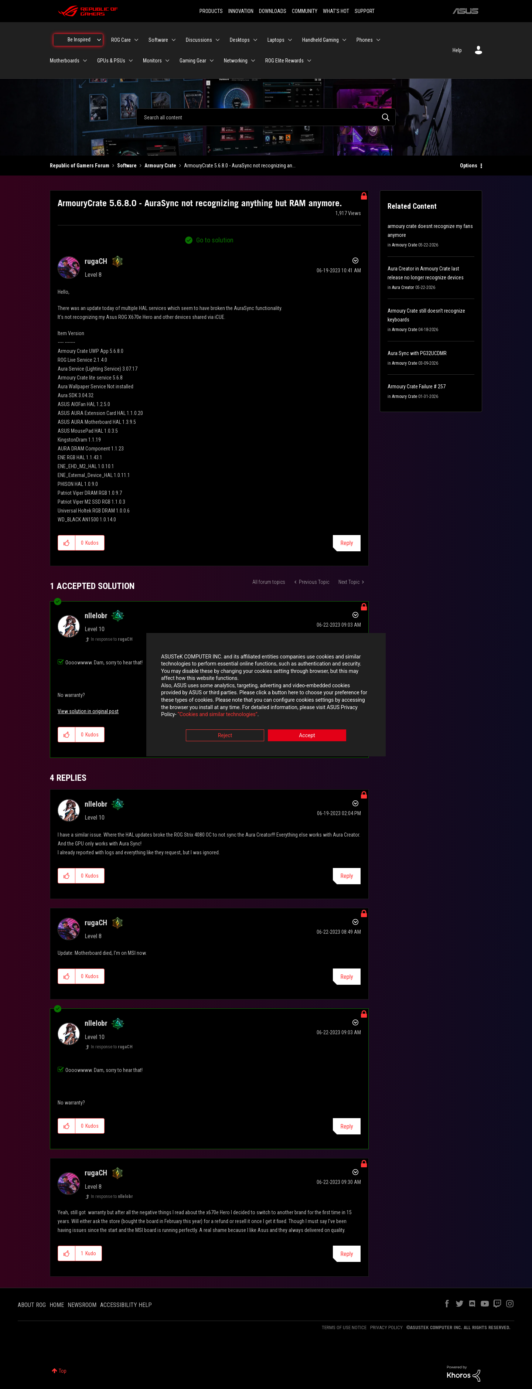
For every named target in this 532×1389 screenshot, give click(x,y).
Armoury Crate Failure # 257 (417, 386)
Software (127, 165)
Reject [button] (225, 735)
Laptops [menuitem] (275, 40)
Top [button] (62, 1371)
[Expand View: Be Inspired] (99, 40)
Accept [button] (307, 735)
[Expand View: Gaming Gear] (211, 60)
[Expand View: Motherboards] (85, 60)
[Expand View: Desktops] (255, 40)
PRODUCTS (211, 11)
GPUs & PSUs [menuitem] (111, 61)
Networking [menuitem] (236, 61)
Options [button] (468, 165)
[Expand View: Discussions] (217, 40)
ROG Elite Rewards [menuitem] (284, 61)
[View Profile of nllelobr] (96, 615)
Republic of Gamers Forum (79, 165)
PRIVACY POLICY (386, 1327)
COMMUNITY (304, 11)
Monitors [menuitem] (152, 61)
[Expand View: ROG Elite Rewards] (309, 60)
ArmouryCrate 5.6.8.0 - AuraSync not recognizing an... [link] (240, 165)
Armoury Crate (160, 165)
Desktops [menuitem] (240, 40)
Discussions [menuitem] (199, 40)
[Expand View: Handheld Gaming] (344, 40)
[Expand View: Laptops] (290, 40)
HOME (57, 1304)
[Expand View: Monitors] (167, 60)
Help (457, 50)
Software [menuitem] (158, 40)
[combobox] (266, 117)
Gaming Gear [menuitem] (193, 61)
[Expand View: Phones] (378, 40)
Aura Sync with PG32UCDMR (417, 353)
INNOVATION (240, 11)
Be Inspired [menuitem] (79, 39)
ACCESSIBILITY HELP (126, 1304)
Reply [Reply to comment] (346, 875)
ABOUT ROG (32, 1304)
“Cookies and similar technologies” (218, 715)
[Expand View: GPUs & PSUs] (130, 60)
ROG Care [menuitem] (121, 40)
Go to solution (214, 240)
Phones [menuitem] (365, 40)
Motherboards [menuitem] (64, 61)
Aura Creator (403, 287)
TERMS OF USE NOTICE (344, 1327)
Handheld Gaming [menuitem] (320, 40)
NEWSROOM (82, 1304)
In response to (112, 639)
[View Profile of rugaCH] (96, 261)
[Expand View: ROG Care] (136, 40)
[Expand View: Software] (173, 40)
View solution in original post (88, 711)
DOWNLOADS (272, 11)
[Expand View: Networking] (253, 60)
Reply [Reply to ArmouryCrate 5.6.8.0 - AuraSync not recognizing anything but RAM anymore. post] (346, 543)
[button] (66, 542)
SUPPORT (365, 11)
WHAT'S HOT (336, 11)
